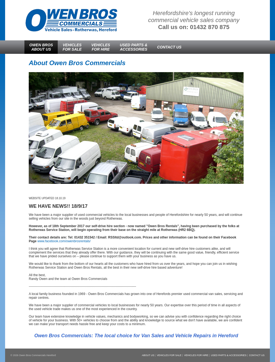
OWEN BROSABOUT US (41, 47)
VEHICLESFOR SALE (72, 47)
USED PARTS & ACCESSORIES (228, 355)
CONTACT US (169, 47)
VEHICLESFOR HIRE (100, 47)
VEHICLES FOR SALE (169, 355)
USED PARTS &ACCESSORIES (133, 47)
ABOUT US (148, 355)
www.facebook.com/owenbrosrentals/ (64, 241)
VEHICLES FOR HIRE (196, 355)
